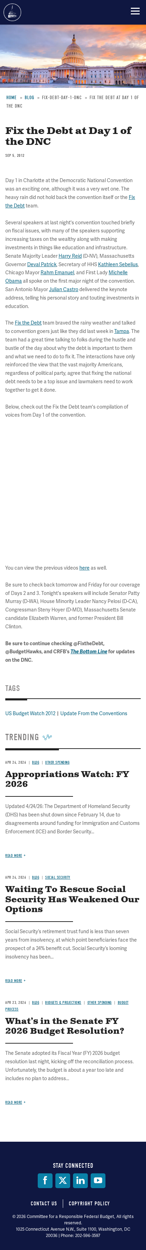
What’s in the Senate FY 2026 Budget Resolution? (64, 1026)
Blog (35, 762)
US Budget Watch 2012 (30, 713)
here (84, 568)
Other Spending (57, 762)
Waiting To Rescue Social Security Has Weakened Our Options (72, 900)
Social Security (58, 877)
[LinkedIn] (80, 1180)
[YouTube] (98, 1180)
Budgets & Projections (63, 1002)
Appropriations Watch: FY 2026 (67, 779)
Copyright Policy (89, 1203)
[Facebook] (45, 1180)
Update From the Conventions (93, 713)
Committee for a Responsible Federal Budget (12, 12)
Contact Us (44, 1203)
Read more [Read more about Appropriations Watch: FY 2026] (13, 855)
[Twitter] (62, 1180)
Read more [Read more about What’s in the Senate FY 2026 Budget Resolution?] (13, 1102)
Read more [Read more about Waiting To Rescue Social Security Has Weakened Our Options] (13, 981)
